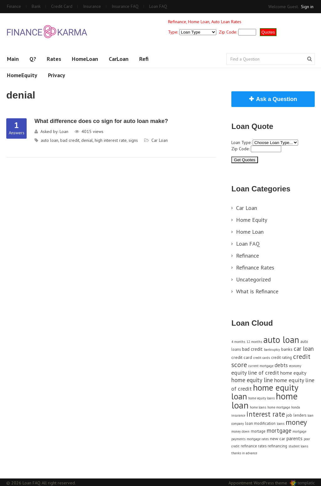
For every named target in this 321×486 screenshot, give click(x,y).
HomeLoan (85, 58)
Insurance (92, 6)
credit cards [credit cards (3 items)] (261, 357)
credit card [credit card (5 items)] (241, 357)
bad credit (69, 140)
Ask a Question (276, 99)
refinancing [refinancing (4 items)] (277, 445)
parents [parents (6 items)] (295, 438)
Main (13, 58)
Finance (14, 6)
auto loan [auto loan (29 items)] (281, 339)
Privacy (56, 75)
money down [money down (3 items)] (240, 431)
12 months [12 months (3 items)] (254, 341)
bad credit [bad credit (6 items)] (252, 349)
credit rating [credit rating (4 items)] (281, 357)
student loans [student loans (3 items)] (298, 446)
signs (133, 140)
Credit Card (61, 6)
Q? (32, 58)
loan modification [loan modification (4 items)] (260, 423)
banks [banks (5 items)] (286, 349)
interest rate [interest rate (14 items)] (265, 414)
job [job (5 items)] (289, 415)
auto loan (49, 140)
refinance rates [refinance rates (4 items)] (253, 445)
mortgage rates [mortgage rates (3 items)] (258, 439)
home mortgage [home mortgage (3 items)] (278, 407)
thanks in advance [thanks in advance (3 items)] (244, 453)
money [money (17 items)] (296, 422)
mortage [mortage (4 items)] (258, 431)
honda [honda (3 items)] (295, 407)
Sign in (307, 6)
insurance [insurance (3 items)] (238, 415)
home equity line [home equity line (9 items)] (252, 380)
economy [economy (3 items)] (295, 366)
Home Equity (251, 219)
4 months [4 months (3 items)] (238, 341)
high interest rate (111, 140)
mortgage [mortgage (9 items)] (279, 430)
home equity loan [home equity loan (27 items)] (264, 392)
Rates (54, 58)
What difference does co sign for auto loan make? (101, 121)
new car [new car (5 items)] (277, 438)
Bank (36, 6)
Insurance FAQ (125, 6)
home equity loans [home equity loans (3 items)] (261, 398)
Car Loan (159, 140)
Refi (144, 58)
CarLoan (119, 58)
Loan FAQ (158, 6)
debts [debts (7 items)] (281, 365)
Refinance (247, 255)
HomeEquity (22, 75)
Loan (64, 131)
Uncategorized (253, 279)
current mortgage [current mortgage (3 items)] (260, 366)
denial (87, 140)
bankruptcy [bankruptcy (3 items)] (272, 349)
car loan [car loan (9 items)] (304, 348)
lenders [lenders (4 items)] (299, 415)
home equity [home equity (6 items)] (293, 373)
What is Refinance (257, 291)
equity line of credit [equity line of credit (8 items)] (255, 372)
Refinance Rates (255, 267)
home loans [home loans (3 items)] (258, 407)
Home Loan (250, 231)
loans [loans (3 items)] (280, 423)
